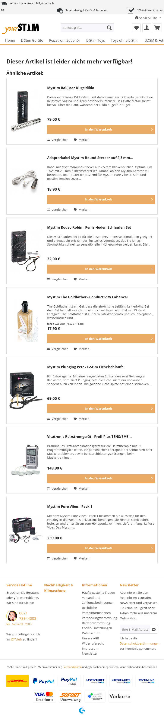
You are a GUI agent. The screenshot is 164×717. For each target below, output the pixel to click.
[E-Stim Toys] (95, 40)
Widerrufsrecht (93, 643)
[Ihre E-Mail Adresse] (135, 629)
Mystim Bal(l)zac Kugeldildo (70, 88)
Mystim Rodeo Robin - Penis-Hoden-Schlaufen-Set (89, 227)
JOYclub (16, 639)
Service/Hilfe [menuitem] (146, 18)
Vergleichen (58, 140)
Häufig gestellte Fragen (98, 592)
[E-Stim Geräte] (32, 40)
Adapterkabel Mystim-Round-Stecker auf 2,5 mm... (90, 158)
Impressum (90, 648)
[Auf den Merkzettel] (81, 139)
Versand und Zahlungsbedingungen (98, 600)
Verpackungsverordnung (99, 618)
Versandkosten (73, 667)
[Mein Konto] (146, 28)
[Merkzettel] (136, 28)
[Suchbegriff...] (87, 28)
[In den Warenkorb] (101, 129)
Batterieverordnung (96, 623)
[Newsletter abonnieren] (153, 629)
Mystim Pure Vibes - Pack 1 (69, 506)
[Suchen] (109, 28)
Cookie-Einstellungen (97, 628)
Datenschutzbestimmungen (140, 643)
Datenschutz (91, 633)
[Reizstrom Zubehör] (64, 40)
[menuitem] (87, 30)
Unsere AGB (90, 638)
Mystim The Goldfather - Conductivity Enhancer (87, 297)
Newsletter (90, 653)
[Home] (10, 40)
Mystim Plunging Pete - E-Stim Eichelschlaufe (85, 367)
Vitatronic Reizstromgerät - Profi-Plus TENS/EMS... (89, 436)
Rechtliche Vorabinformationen (96, 610)
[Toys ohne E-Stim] (125, 40)
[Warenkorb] (157, 28)
